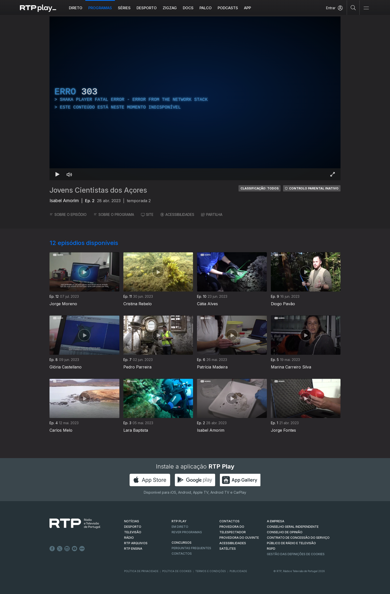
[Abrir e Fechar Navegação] (366, 8)
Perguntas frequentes (191, 548)
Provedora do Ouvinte (239, 537)
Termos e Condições (210, 571)
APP (247, 7)
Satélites (227, 548)
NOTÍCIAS (131, 521)
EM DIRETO (180, 527)
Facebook (52, 548)
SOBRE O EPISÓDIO (68, 214)
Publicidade (238, 571)
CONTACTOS (229, 521)
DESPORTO (132, 527)
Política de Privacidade (141, 571)
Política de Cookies (177, 571)
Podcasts (228, 7)
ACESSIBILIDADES (177, 214)
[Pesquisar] (353, 7)
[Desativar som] (69, 174)
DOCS (188, 7)
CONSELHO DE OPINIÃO (284, 532)
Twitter (59, 548)
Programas (100, 7)
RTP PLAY (179, 521)
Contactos (182, 553)
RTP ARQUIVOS (135, 543)
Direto (75, 7)
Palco (205, 7)
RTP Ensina (133, 548)
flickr (82, 548)
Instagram (67, 548)
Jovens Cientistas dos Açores (98, 190)
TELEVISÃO (132, 532)
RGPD (271, 548)
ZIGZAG (170, 7)
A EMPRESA (275, 521)
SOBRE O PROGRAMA (114, 214)
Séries (124, 7)
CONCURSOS (182, 542)
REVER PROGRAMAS (187, 532)
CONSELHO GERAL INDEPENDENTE (293, 527)
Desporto (147, 7)
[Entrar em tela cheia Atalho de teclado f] (333, 174)
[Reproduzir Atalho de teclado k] (57, 174)
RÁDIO (129, 537)
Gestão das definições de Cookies (296, 554)
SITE (147, 214)
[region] (195, 98)
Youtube (74, 548)
